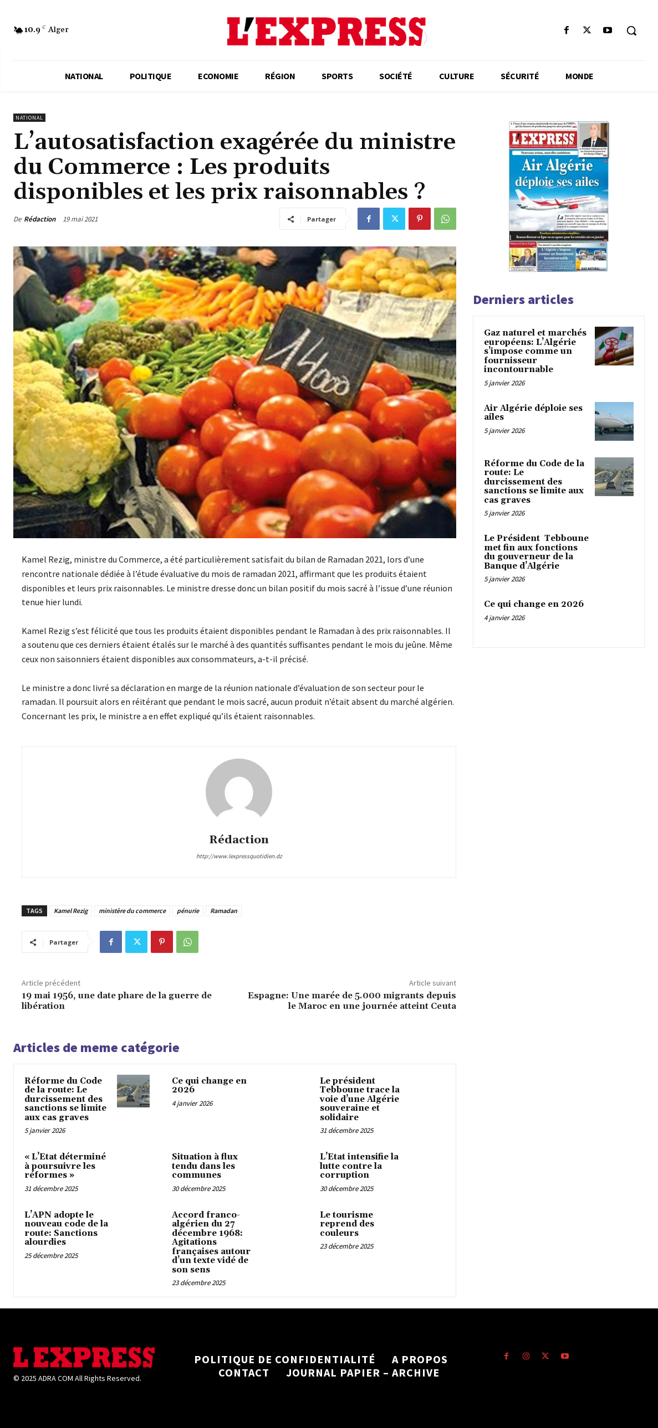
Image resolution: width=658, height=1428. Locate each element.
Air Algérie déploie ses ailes (533, 413)
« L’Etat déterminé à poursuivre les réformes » (65, 1166)
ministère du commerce (132, 910)
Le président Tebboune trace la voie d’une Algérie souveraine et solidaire (360, 1099)
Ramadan (223, 910)
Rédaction (39, 219)
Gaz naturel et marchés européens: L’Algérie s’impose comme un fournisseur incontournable (535, 351)
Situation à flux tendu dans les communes (205, 1166)
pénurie (188, 910)
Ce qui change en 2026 (209, 1086)
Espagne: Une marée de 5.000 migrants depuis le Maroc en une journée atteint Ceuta (352, 1001)
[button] (631, 30)
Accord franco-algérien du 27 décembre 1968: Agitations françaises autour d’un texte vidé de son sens (211, 1242)
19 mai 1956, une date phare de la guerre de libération (117, 1001)
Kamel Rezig (71, 910)
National (29, 118)
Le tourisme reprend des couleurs (347, 1224)
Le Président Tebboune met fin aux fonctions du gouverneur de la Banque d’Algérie (536, 552)
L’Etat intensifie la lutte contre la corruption (359, 1166)
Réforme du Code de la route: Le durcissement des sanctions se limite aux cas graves (65, 1099)
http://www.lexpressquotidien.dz (239, 856)
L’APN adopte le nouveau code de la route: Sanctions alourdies (66, 1229)
